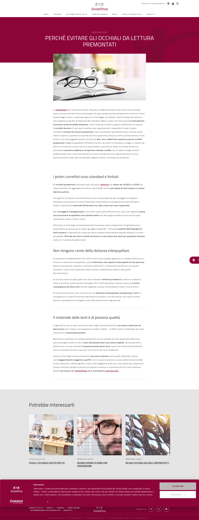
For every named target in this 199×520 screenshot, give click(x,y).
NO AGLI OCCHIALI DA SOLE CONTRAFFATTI (147, 463)
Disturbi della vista (77, 14)
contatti (151, 14)
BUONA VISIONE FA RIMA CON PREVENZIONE (92, 464)
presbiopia (61, 109)
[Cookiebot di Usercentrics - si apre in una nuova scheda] (16, 515)
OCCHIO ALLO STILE (37, 459)
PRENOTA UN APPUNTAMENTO (143, 4)
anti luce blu (112, 370)
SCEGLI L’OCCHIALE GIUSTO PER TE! (47, 463)
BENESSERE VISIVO (85, 459)
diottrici (105, 184)
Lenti (46, 14)
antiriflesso (81, 370)
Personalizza (39, 515)
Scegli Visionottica (131, 14)
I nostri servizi (100, 14)
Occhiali (58, 14)
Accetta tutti (177, 499)
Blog (114, 14)
